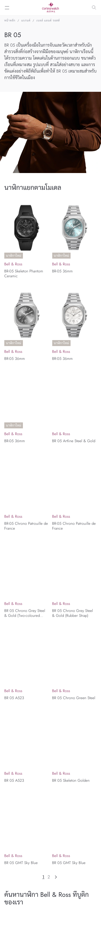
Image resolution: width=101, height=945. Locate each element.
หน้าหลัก (9, 20)
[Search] (94, 7)
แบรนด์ (25, 20)
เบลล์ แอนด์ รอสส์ (48, 20)
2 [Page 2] (49, 877)
